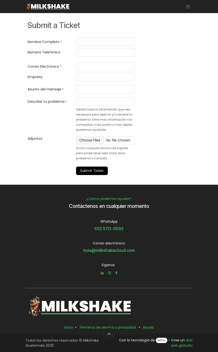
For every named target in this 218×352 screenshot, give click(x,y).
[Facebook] (116, 273)
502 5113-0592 (109, 228)
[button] (109, 334)
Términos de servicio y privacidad (107, 327)
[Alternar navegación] (188, 6)
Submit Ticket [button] (92, 170)
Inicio (68, 327)
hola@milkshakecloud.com (109, 250)
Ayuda (148, 327)
